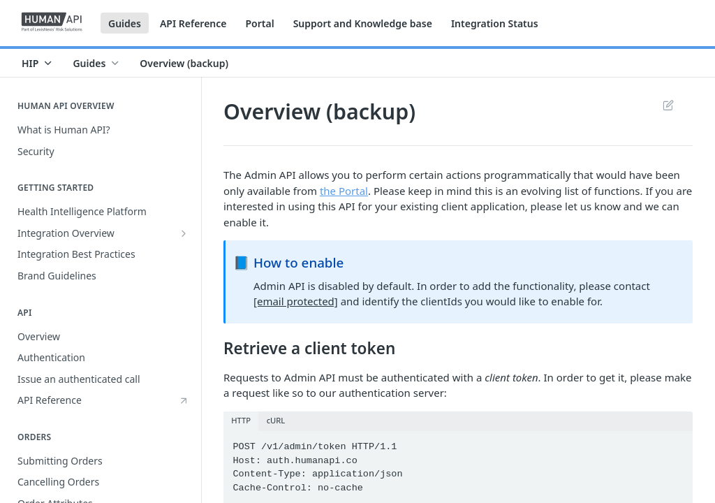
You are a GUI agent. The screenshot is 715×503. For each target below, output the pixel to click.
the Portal (344, 191)
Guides (124, 23)
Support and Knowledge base (362, 23)
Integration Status (494, 23)
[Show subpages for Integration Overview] (183, 233)
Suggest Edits (668, 104)
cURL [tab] (276, 420)
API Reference (193, 23)
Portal (259, 23)
